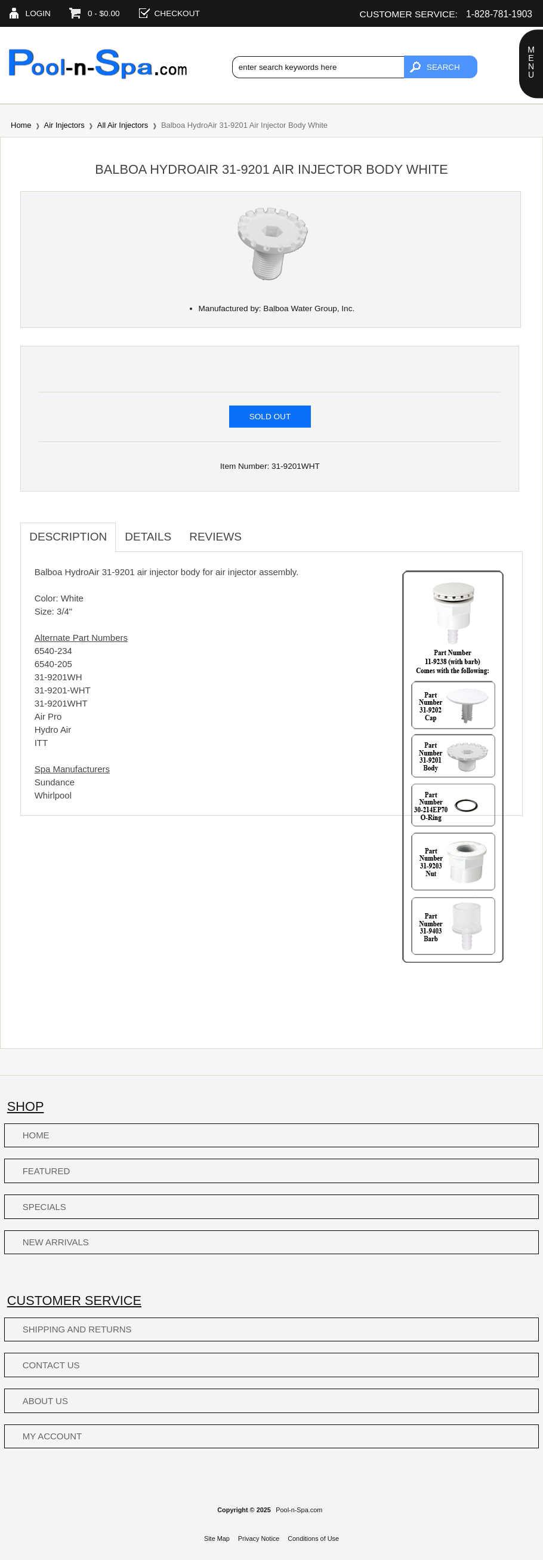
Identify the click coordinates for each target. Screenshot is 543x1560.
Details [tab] (148, 536)
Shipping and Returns (77, 1329)
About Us (45, 1401)
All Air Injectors (122, 125)
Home (21, 125)
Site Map (217, 1538)
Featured (46, 1171)
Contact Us (51, 1365)
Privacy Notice (259, 1538)
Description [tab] (68, 536)
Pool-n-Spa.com (299, 1509)
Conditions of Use (313, 1538)
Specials (44, 1207)
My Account (52, 1436)
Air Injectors (64, 125)
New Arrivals (56, 1242)
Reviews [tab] (215, 536)
